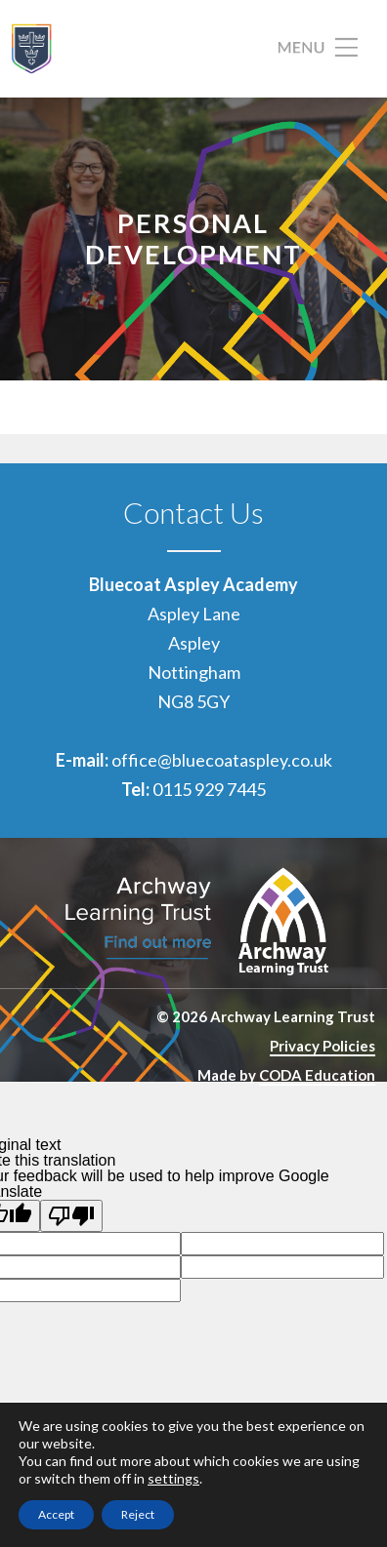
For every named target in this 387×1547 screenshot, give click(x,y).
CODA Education (317, 1075)
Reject (137, 1514)
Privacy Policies (322, 1045)
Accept (56, 1514)
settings (173, 1478)
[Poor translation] (71, 1216)
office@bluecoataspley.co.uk (221, 760)
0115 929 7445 (209, 789)
